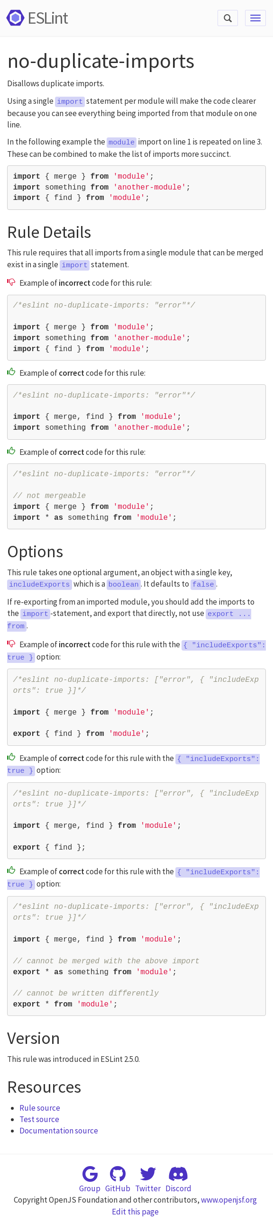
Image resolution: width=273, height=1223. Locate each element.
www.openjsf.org (229, 1200)
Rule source (39, 1108)
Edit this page (135, 1211)
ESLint (35, 17)
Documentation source (58, 1130)
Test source (39, 1119)
